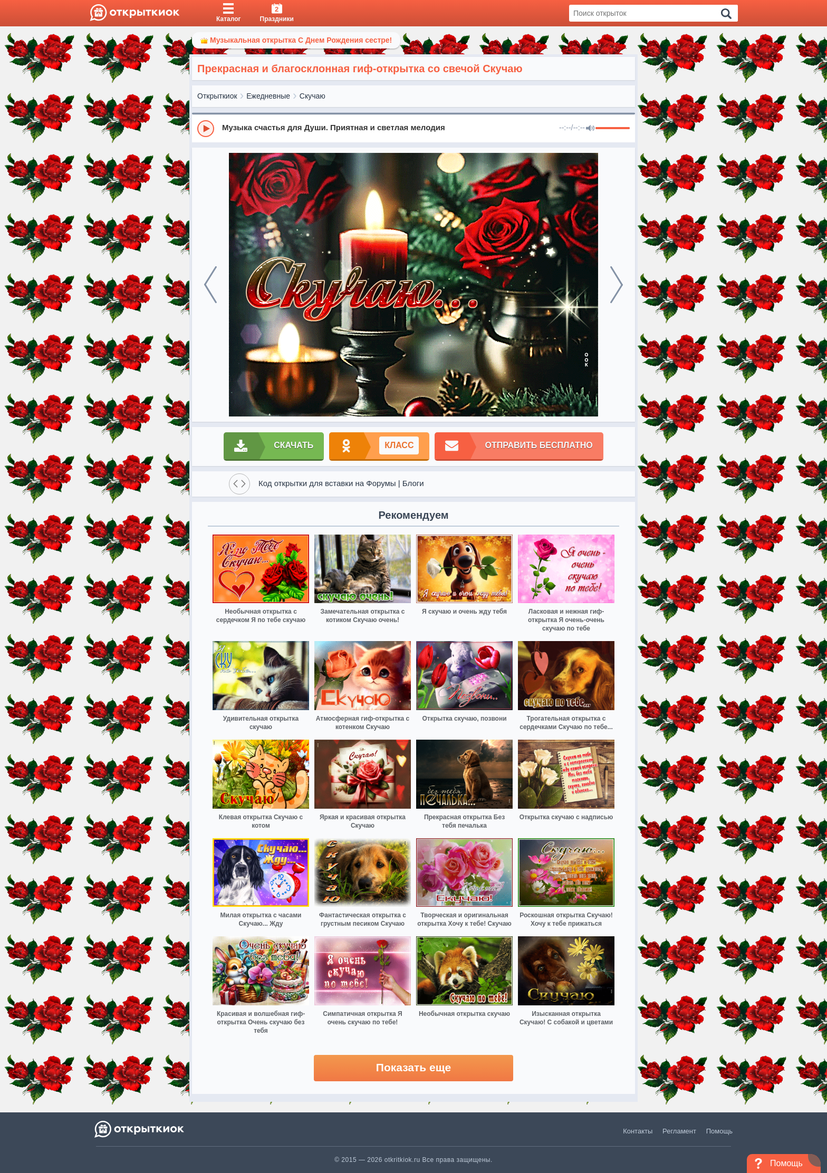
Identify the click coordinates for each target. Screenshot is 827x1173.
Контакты (637, 1131)
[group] (413, 128)
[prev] (210, 284)
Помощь (719, 1131)
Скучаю (312, 96)
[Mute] (590, 128)
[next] (616, 284)
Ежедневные (268, 96)
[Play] (205, 128)
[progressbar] (612, 128)
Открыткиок (217, 96)
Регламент (679, 1131)
